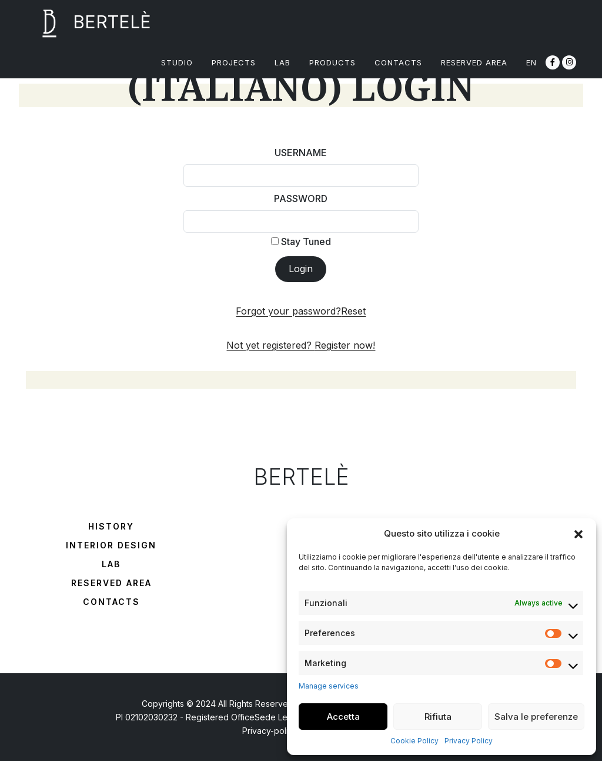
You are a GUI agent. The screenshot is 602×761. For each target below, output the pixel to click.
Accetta (343, 716)
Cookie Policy (414, 740)
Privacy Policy (468, 740)
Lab (111, 564)
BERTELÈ (88, 23)
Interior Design (111, 545)
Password (300, 198)
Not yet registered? (300, 345)
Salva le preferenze (536, 716)
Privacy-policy (269, 731)
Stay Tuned (301, 241)
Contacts (111, 602)
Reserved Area (111, 583)
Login (301, 268)
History (111, 526)
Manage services (329, 685)
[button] (578, 534)
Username (301, 152)
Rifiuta (438, 716)
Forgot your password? (301, 311)
